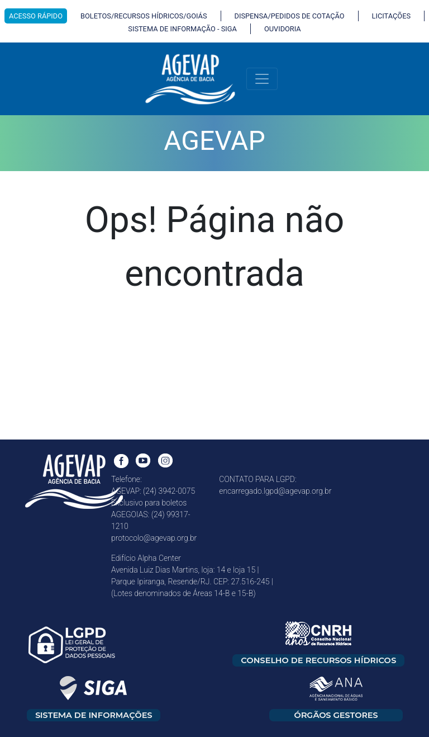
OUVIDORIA (282, 29)
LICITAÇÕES (391, 16)
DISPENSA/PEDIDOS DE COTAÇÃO (290, 16)
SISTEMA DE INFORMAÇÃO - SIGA (182, 29)
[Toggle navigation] (262, 79)
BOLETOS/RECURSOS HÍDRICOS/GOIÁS (143, 16)
